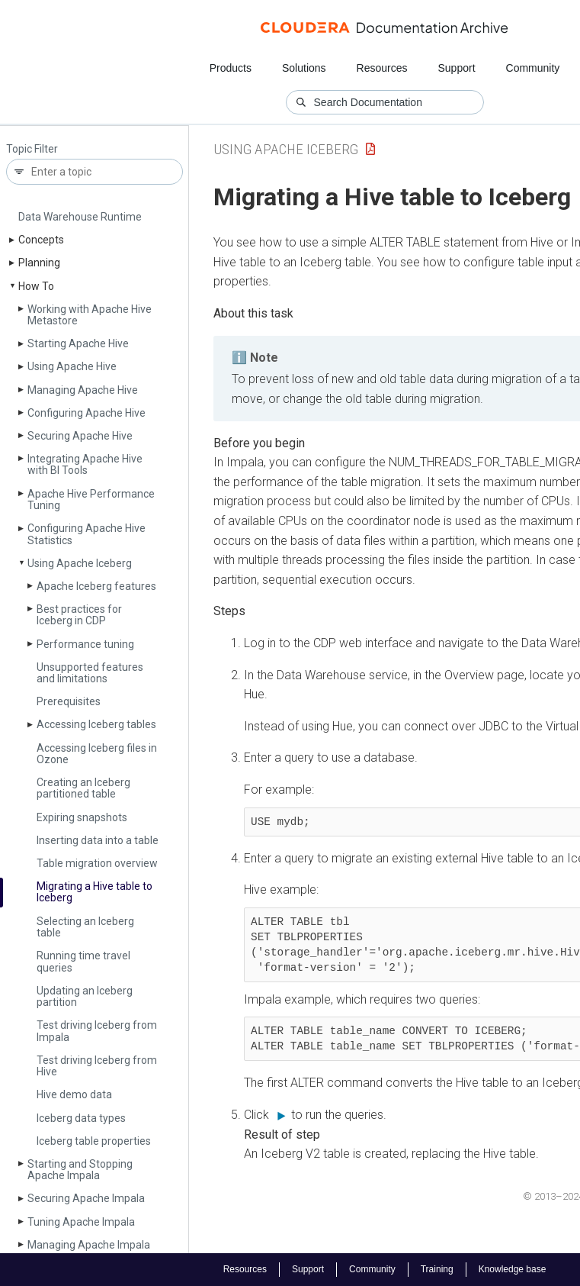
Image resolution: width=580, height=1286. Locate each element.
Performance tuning (85, 644)
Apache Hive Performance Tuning (91, 499)
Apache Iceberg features (96, 586)
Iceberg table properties (94, 1141)
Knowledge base (512, 1269)
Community (532, 68)
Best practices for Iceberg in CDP (79, 615)
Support (456, 68)
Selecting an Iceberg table (85, 927)
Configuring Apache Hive (86, 413)
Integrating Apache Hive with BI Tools (85, 464)
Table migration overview (97, 863)
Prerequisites (69, 701)
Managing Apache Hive (82, 390)
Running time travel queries (83, 961)
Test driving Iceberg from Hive (97, 1066)
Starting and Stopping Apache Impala (80, 1169)
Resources (382, 68)
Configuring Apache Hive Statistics (86, 534)
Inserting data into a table (98, 840)
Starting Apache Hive (78, 343)
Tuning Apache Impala (81, 1222)
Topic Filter (32, 149)
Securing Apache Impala (86, 1198)
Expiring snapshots (82, 817)
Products (231, 68)
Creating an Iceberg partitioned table (83, 788)
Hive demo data (74, 1094)
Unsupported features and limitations (90, 673)
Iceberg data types (81, 1118)
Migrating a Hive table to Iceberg (94, 892)
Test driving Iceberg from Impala (97, 1031)
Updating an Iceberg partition (85, 996)
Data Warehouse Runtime (80, 217)
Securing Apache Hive (80, 436)
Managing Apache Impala (88, 1245)
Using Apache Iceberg (79, 563)
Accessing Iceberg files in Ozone (97, 753)
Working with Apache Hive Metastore (89, 315)
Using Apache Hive (72, 366)
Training (437, 1269)
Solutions (304, 68)
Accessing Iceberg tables (96, 724)
